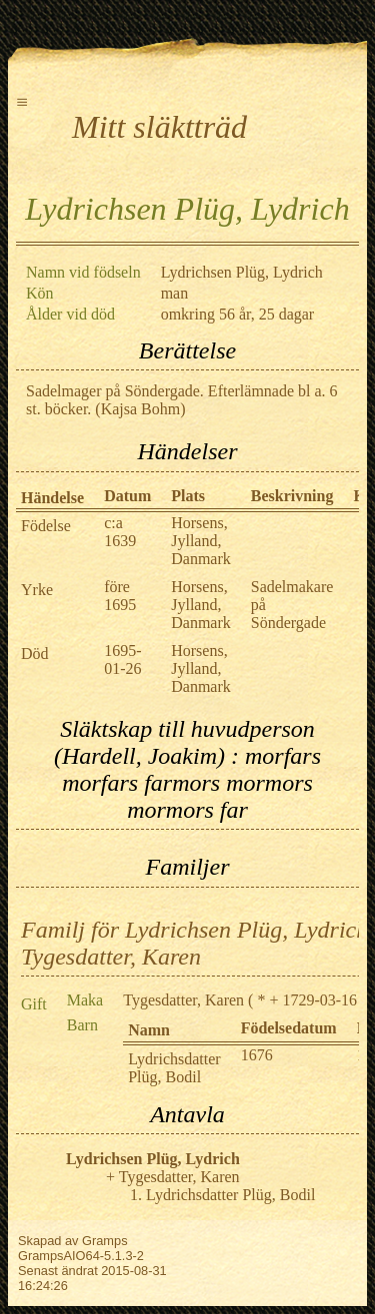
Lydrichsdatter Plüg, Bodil (174, 1067)
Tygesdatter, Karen (183, 999)
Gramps (105, 1240)
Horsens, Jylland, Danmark (201, 540)
